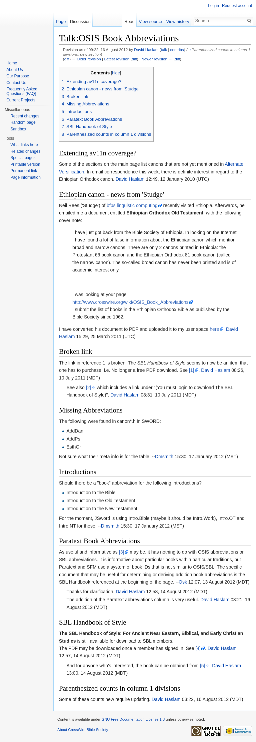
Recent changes (24, 116)
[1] (191, 370)
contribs (177, 49)
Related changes (25, 151)
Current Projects (20, 100)
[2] (88, 387)
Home (11, 63)
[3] (121, 552)
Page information (25, 177)
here (214, 329)
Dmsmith (164, 456)
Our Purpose (17, 76)
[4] (198, 648)
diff (66, 59)
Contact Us (16, 82)
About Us (14, 69)
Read (129, 21)
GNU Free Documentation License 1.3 (133, 719)
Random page (22, 122)
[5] (202, 665)
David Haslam (146, 49)
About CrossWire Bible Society (82, 730)
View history (177, 21)
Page (61, 21)
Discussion (80, 21)
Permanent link (23, 170)
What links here (24, 144)
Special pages (22, 157)
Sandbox (18, 129)
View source (150, 21)
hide (116, 73)
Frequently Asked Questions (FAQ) (21, 91)
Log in (213, 5)
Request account (237, 5)
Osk (183, 582)
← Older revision (86, 59)
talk (164, 49)
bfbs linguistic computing (132, 205)
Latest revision (116, 59)
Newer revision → (156, 59)
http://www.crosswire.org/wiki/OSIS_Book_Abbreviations (130, 302)
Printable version (25, 164)
